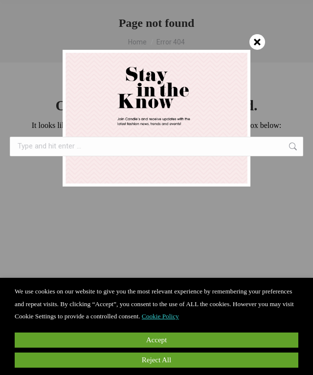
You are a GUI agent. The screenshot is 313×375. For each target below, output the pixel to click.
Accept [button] (156, 340)
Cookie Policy (160, 316)
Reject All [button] (156, 360)
